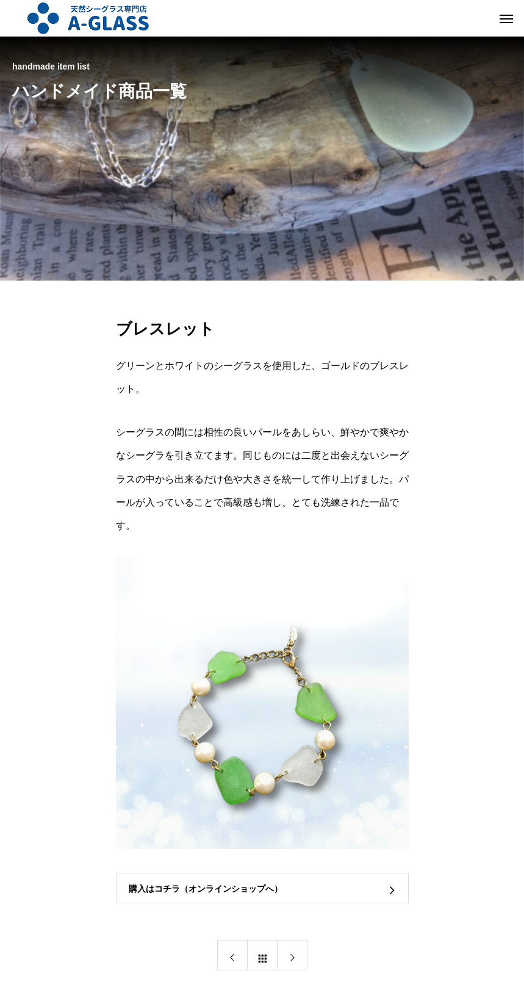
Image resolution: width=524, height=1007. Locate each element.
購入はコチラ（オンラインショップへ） (205, 889)
